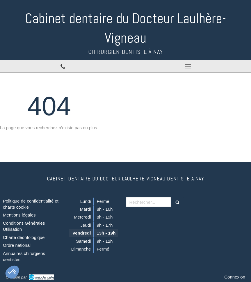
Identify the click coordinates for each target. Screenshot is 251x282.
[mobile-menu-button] (188, 66)
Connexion (234, 276)
